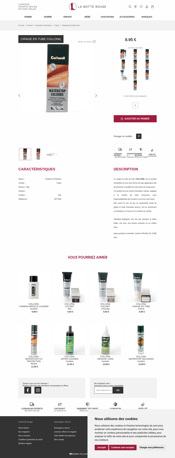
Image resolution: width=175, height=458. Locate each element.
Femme (28, 17)
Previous (20, 95)
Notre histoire (23, 428)
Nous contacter (24, 436)
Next (95, 95)
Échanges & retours (62, 428)
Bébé (87, 17)
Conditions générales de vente (30, 440)
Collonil (30, 25)
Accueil (21, 25)
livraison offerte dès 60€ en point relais (27, 6)
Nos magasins (24, 432)
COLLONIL (140, 179)
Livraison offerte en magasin (65, 432)
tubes (56, 25)
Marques (147, 17)
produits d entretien (43, 25)
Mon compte (59, 440)
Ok (118, 390)
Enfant (68, 17)
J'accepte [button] (101, 447)
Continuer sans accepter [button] (122, 447)
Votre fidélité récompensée (64, 436)
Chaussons (107, 17)
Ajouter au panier (135, 118)
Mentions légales (25, 443)
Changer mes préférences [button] (152, 447)
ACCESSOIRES (127, 17)
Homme (48, 17)
